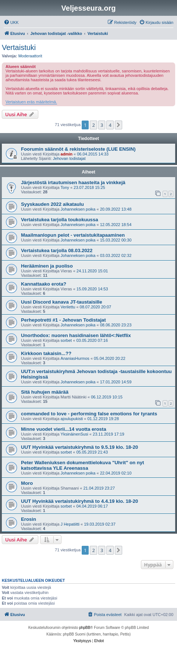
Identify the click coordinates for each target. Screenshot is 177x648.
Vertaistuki (19, 47)
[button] (118, 125)
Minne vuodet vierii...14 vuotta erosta (63, 429)
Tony (65, 187)
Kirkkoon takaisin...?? (46, 353)
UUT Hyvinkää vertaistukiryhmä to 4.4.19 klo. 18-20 (79, 501)
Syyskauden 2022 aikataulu (52, 204)
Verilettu (68, 307)
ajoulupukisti (72, 418)
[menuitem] (11, 22)
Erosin (28, 519)
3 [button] (101, 125)
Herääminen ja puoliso (47, 266)
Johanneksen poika (78, 209)
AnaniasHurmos (75, 358)
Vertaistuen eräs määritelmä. (31, 102)
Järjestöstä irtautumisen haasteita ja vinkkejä (73, 182)
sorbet (66, 340)
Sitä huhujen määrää (44, 392)
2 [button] (93, 125)
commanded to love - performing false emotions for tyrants (89, 413)
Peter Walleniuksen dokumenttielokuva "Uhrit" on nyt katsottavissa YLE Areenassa (82, 465)
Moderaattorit (30, 56)
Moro (27, 483)
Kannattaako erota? (43, 284)
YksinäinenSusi (74, 434)
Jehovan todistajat (69, 158)
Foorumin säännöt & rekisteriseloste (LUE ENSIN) (78, 149)
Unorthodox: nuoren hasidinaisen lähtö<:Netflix (76, 335)
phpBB (84, 628)
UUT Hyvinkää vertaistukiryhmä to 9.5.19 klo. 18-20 (79, 447)
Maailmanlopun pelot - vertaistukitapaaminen (73, 235)
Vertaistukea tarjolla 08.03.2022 (56, 250)
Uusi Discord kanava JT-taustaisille (61, 302)
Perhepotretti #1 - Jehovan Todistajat (63, 320)
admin (66, 154)
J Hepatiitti (70, 524)
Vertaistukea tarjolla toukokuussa (59, 219)
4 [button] (110, 125)
